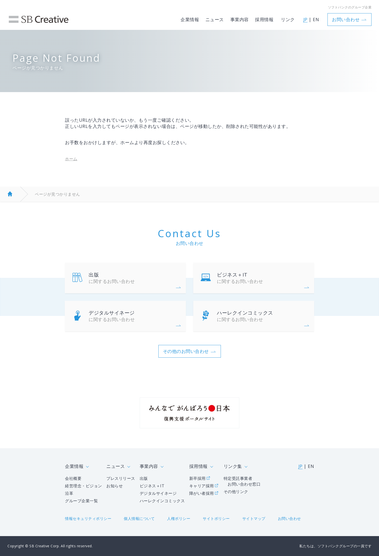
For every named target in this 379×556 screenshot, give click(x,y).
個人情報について (139, 518)
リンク (288, 17)
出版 (133, 277)
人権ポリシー (178, 518)
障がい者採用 (201, 493)
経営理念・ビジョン (83, 486)
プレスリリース (120, 478)
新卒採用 (197, 478)
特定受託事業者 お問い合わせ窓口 (242, 481)
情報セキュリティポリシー (88, 518)
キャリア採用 (201, 486)
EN (316, 17)
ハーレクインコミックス (261, 316)
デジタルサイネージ (133, 316)
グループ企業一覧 (81, 500)
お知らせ (114, 486)
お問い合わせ (346, 17)
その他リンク (236, 491)
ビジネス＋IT (261, 277)
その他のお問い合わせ (186, 351)
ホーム (71, 159)
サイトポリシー (216, 518)
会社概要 (73, 478)
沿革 (69, 493)
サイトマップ (253, 518)
